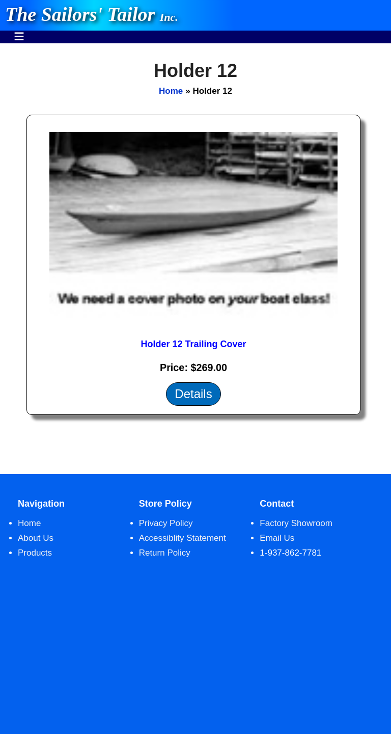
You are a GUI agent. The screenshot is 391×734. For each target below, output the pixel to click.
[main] (195, 258)
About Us (35, 538)
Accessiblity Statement (182, 538)
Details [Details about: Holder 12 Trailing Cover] (193, 394)
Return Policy (164, 553)
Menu (19, 31)
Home (171, 91)
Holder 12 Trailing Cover (193, 344)
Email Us (277, 538)
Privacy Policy (166, 523)
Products (35, 553)
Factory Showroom (296, 523)
